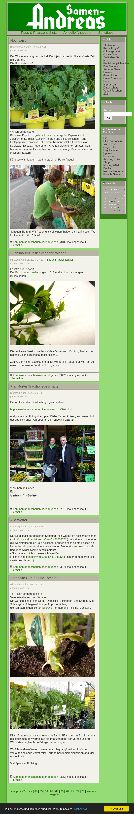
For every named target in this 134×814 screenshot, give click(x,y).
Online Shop (110, 54)
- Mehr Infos (80, 809)
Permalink (17, 245)
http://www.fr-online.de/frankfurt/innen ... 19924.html (41, 409)
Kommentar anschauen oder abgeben (34, 242)
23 (118, 204)
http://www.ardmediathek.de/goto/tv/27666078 (39, 539)
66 (46, 791)
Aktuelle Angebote (77, 32)
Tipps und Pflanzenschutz (59, 259)
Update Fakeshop (109, 155)
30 (118, 207)
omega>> (53, 794)
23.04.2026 (115, 210)
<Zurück (27, 791)
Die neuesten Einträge (112, 131)
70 (67, 791)
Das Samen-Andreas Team (112, 68)
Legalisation (110, 150)
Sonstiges (105, 32)
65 (41, 791)
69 (62, 791)
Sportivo (47, 607)
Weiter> (91, 791)
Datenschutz (110, 87)
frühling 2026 (111, 165)
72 (77, 791)
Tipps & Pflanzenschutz (39, 32)
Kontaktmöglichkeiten (116, 63)
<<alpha (16, 791)
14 (112, 201)
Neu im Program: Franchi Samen (113, 173)
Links (107, 39)
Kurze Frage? (111, 48)
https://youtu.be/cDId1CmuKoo (46, 556)
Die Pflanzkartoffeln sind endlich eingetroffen (112, 143)
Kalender (109, 183)
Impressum (110, 84)
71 (72, 791)
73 (82, 791)
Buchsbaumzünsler (26, 272)
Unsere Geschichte (110, 74)
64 (36, 791)
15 (115, 201)
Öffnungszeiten (112, 51)
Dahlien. (108, 168)
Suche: (108, 102)
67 (51, 791)
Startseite (109, 45)
